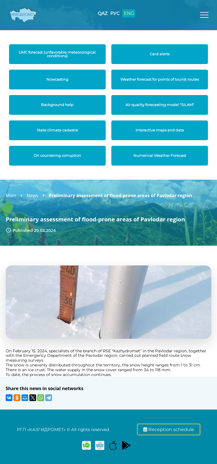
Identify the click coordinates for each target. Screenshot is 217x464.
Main (11, 195)
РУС (115, 13)
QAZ (102, 13)
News (32, 195)
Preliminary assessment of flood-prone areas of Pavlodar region (120, 195)
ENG (129, 13)
